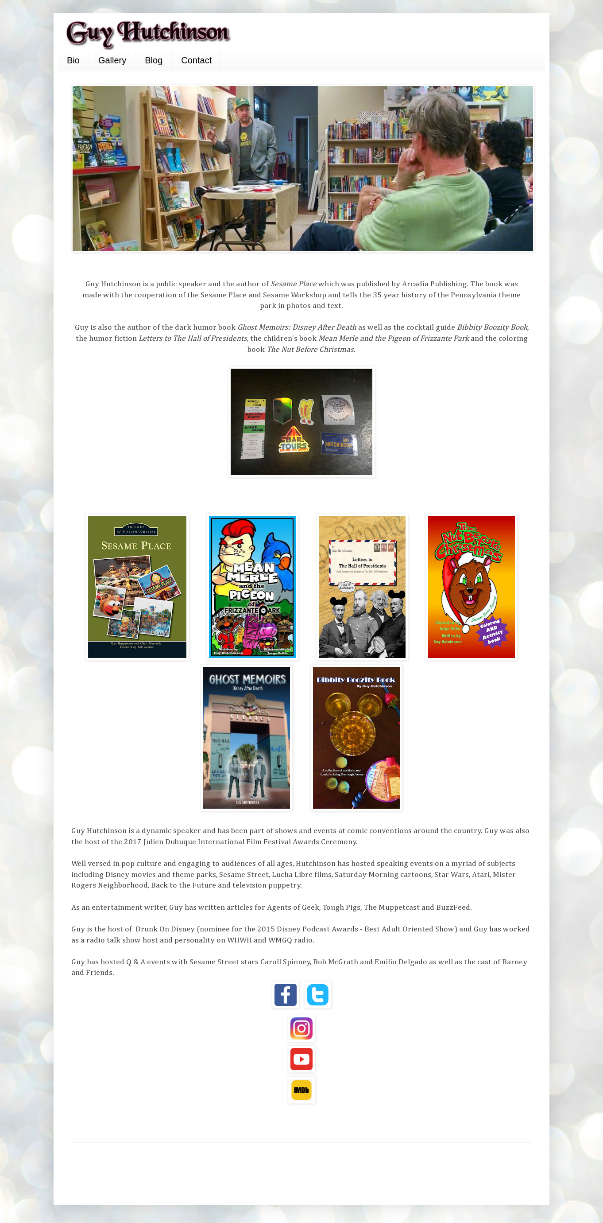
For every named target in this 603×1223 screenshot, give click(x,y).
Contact (196, 60)
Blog (153, 60)
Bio (73, 60)
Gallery (112, 60)
